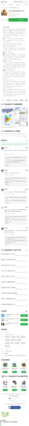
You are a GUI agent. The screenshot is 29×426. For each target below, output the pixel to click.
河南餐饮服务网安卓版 (14, 386)
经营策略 (7, 339)
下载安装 (18, 14)
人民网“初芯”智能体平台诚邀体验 (9, 293)
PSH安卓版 (5, 386)
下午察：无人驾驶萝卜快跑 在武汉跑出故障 (9, 270)
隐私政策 (6, 353)
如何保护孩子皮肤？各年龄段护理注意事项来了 (9, 287)
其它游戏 (19, 339)
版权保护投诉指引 (14, 396)
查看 (5, 372)
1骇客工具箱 (14, 368)
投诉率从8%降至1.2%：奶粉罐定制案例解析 (9, 254)
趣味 (18, 336)
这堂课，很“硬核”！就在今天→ (8, 276)
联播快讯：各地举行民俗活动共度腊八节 (9, 259)
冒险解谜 (7, 343)
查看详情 (24, 315)
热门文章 (15, 100)
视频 (26, 100)
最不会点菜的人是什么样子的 (8, 265)
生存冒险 (13, 339)
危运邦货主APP (5, 368)
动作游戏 (13, 336)
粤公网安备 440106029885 (14, 398)
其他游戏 (23, 336)
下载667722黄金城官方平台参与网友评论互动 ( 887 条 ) (14, 144)
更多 (26, 137)
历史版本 (21, 100)
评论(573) (9, 100)
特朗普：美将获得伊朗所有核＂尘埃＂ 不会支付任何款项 (9, 298)
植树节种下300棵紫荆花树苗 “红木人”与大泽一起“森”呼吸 (9, 282)
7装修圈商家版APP (24, 386)
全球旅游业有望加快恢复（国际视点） (9, 304)
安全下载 (21, 19)
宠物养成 (7, 336)
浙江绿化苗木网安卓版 (24, 368)
